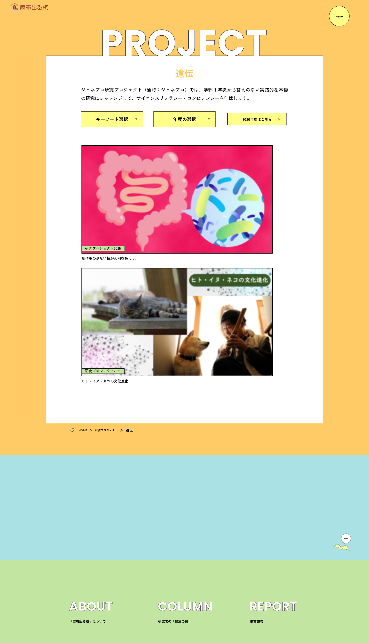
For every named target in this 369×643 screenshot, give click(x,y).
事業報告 (257, 435)
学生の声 (76, 520)
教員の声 (76, 528)
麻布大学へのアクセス (268, 477)
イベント (165, 486)
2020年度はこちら (257, 119)
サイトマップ (289, 638)
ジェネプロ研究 (170, 528)
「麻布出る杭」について (89, 435)
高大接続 (165, 520)
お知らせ (165, 477)
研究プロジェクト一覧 (87, 477)
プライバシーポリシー (252, 638)
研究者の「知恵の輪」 (176, 435)
